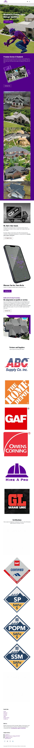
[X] (10, 741)
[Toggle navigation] (29, 1)
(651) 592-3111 (8, 738)
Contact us (5, 718)
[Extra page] (7, 741)
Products (5, 713)
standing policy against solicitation (18, 728)
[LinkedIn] (13, 741)
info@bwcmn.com (8, 737)
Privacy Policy (6, 717)
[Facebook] (5, 741)
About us (5, 712)
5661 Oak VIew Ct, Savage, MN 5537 (12, 736)
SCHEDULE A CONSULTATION (12, 25)
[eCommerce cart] (27, 1)
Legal (4, 716)
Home (4, 711)
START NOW (8, 21)
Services (5, 715)
